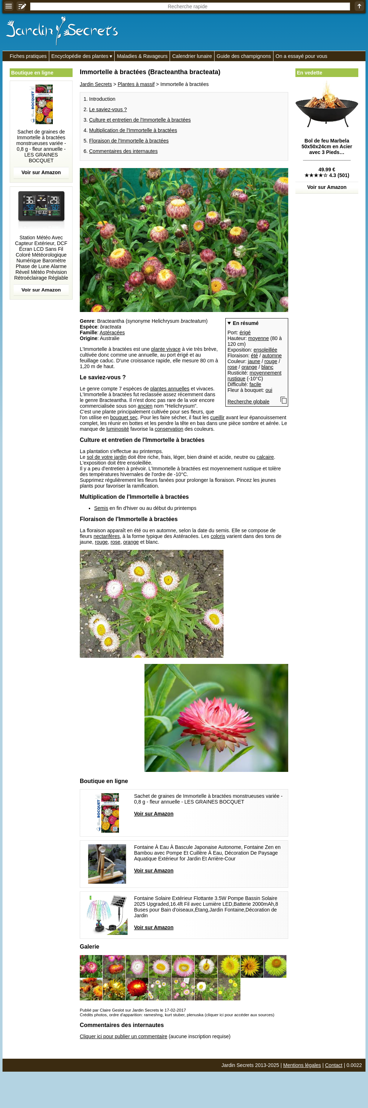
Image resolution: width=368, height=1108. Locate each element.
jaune (254, 361)
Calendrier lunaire (192, 56)
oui (269, 390)
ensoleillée (265, 350)
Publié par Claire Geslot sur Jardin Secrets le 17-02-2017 (133, 1010)
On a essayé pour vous (301, 56)
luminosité (117, 429)
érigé (244, 332)
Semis (101, 508)
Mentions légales (302, 1065)
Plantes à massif (136, 84)
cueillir (217, 417)
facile (255, 384)
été (254, 355)
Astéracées (112, 332)
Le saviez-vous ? (108, 109)
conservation (169, 429)
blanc (267, 367)
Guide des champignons (244, 56)
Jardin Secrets (96, 84)
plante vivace (166, 349)
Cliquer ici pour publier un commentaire (123, 1036)
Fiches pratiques (28, 56)
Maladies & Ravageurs (142, 56)
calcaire (265, 457)
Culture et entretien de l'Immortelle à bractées (140, 120)
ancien (145, 406)
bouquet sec (123, 417)
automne (272, 355)
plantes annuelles (169, 389)
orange (249, 367)
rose (232, 367)
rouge (270, 361)
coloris (218, 536)
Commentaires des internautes (123, 151)
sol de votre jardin (106, 457)
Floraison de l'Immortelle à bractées (129, 141)
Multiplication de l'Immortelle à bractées (133, 130)
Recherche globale (248, 401)
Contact (333, 1065)
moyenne (258, 338)
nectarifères (106, 536)
